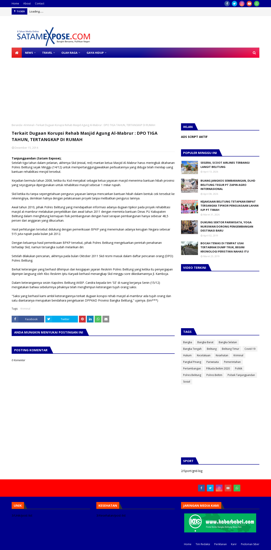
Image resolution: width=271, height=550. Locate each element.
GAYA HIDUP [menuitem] (95, 53)
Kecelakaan (203, 355)
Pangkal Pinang (192, 362)
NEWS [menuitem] (29, 53)
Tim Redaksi (203, 544)
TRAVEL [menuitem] (47, 53)
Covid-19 (250, 349)
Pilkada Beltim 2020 (218, 368)
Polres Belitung (192, 375)
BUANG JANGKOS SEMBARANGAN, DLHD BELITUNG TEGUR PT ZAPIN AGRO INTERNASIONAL (227, 185)
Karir (234, 544)
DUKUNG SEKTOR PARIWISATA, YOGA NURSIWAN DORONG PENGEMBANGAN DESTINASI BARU (226, 226)
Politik (238, 368)
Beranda (17, 125)
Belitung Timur (230, 349)
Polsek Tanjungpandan (241, 375)
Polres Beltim (214, 375)
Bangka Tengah (192, 349)
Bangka (187, 342)
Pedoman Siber (250, 544)
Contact (39, 3)
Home (15, 3)
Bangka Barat (205, 342)
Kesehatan (222, 355)
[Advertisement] (127, 87)
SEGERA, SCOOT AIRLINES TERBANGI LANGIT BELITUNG (225, 165)
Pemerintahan (232, 362)
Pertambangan (192, 368)
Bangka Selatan (228, 342)
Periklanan (220, 544)
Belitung (212, 349)
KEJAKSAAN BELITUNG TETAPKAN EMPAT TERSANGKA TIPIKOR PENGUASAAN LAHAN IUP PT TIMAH (229, 206)
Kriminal (29, 125)
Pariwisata (212, 362)
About (27, 3)
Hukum (187, 355)
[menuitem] (17, 53)
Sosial (186, 381)
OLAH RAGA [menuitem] (69, 53)
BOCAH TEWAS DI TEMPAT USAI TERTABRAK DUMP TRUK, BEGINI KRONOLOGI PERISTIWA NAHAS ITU (224, 247)
